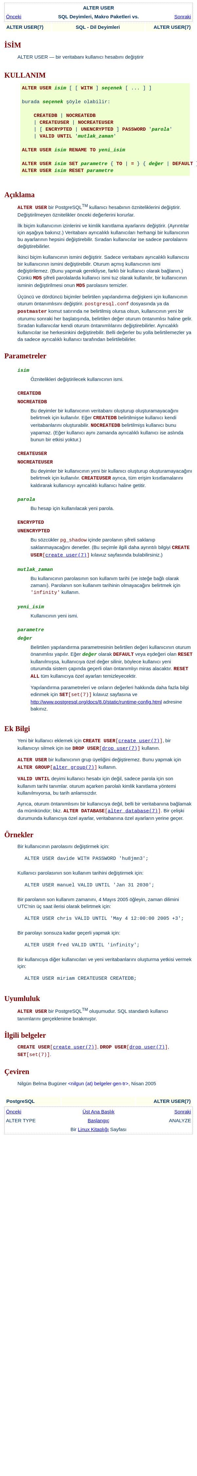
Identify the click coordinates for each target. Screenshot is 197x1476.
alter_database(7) (133, 811)
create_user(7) (66, 555)
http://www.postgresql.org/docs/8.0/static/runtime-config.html (96, 702)
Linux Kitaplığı (93, 1129)
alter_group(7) (73, 767)
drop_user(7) (119, 748)
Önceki (13, 16)
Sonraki (182, 16)
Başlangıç (98, 1120)
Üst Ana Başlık (99, 1111)
